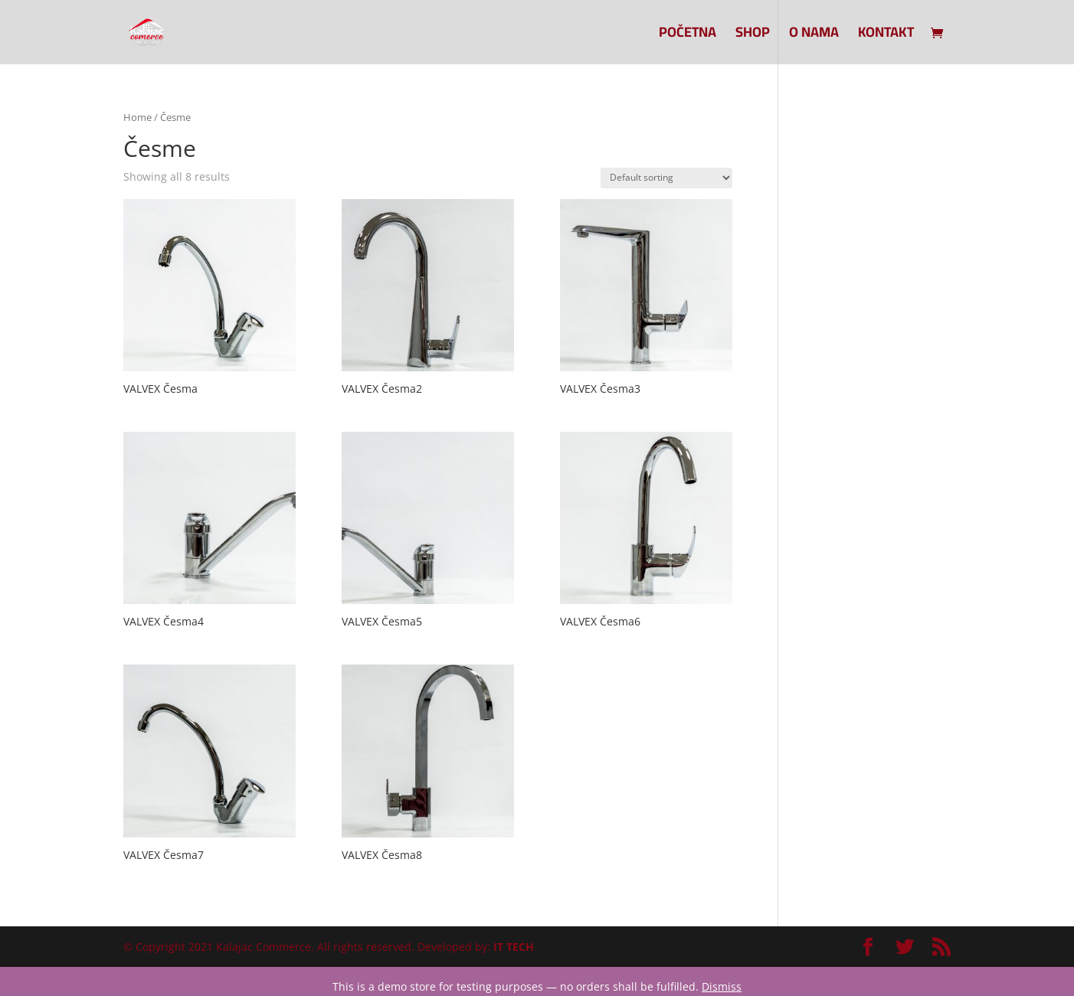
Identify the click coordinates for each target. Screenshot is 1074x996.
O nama (814, 35)
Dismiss (722, 986)
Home (137, 117)
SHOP (752, 35)
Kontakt (886, 35)
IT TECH (513, 946)
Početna (687, 35)
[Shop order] (666, 178)
